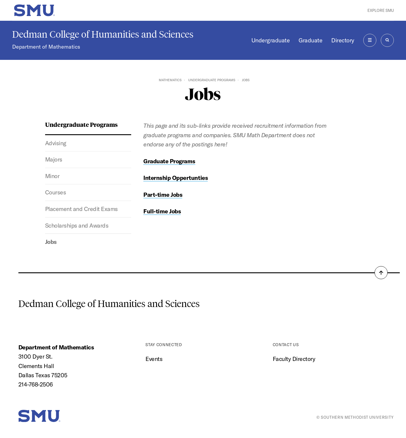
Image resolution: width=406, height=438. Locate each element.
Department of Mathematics (46, 46)
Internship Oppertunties (175, 177)
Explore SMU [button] (380, 10)
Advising (55, 143)
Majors (53, 159)
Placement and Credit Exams (81, 208)
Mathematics (170, 80)
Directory (342, 40)
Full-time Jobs (162, 211)
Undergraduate (270, 40)
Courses (55, 192)
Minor (52, 176)
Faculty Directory (294, 358)
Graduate (310, 40)
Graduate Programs (169, 161)
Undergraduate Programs (211, 80)
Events (153, 358)
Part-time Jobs (162, 194)
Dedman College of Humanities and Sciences (103, 34)
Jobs (51, 241)
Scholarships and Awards (77, 225)
